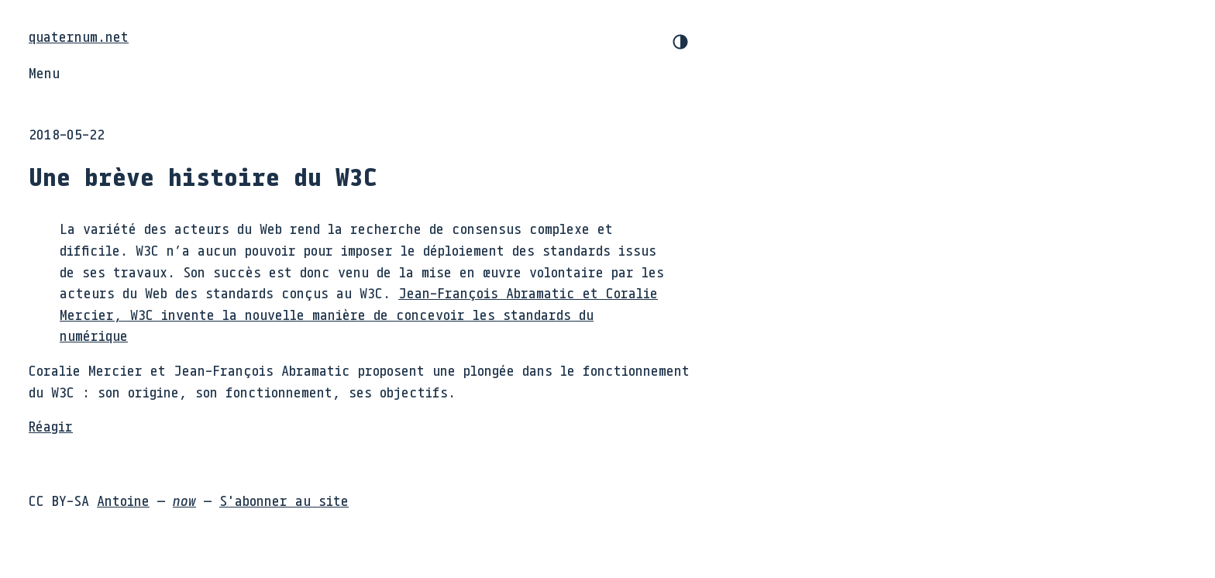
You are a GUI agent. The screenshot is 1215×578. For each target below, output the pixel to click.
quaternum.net (79, 36)
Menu (44, 72)
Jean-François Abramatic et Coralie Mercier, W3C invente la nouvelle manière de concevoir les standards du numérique (359, 314)
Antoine (123, 500)
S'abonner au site (284, 500)
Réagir (51, 426)
